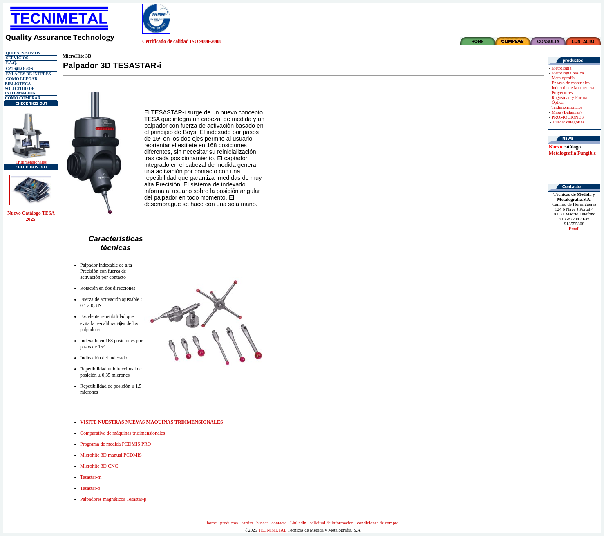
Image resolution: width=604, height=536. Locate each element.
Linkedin (298, 522)
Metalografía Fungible (572, 153)
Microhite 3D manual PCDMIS (111, 455)
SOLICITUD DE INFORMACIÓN (20, 90)
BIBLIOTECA (18, 83)
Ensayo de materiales (570, 82)
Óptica (557, 102)
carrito (247, 522)
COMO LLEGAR (22, 78)
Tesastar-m (90, 477)
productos (229, 522)
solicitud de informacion (332, 522)
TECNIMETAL (272, 529)
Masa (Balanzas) (566, 112)
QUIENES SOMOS (22, 53)
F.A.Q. (11, 63)
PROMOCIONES (567, 116)
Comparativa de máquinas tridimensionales (122, 433)
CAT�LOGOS (19, 68)
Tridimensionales (31, 161)
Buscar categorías (568, 121)
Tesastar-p (90, 488)
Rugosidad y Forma (569, 97)
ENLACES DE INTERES (28, 74)
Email (574, 228)
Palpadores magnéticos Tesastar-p (113, 499)
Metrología (561, 67)
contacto (278, 522)
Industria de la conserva (572, 87)
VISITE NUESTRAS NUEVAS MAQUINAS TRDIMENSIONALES (151, 422)
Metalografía (563, 77)
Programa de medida (115, 444)
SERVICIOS (16, 58)
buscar (262, 522)
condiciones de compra (377, 522)
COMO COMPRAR (22, 98)
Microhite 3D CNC (99, 466)
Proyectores (562, 92)
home (212, 522)
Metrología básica (567, 72)
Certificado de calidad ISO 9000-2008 (181, 41)
